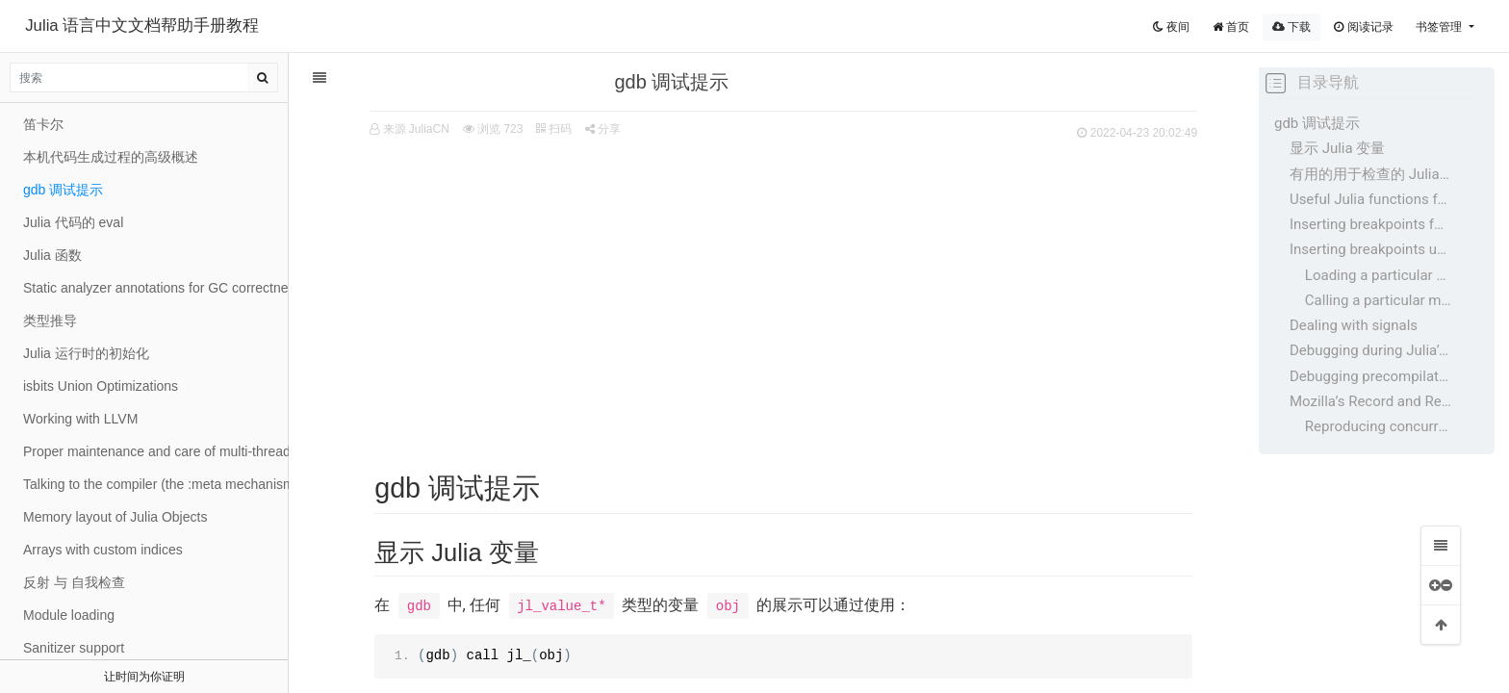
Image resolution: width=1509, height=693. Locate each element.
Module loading (69, 615)
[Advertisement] (774, 289)
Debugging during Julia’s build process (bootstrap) (1370, 350)
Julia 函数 (52, 255)
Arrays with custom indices (103, 549)
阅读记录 (1363, 27)
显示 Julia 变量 (1337, 148)
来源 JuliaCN (405, 129)
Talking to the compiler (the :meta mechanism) (156, 484)
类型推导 (50, 320)
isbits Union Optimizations (100, 386)
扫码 (543, 129)
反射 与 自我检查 (74, 582)
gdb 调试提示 (1317, 123)
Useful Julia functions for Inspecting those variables (1370, 199)
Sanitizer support (73, 647)
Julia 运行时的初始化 (86, 353)
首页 (1231, 27)
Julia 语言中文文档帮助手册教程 (142, 25)
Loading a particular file (1378, 275)
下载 (1291, 27)
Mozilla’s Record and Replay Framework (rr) (1370, 401)
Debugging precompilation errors (1370, 376)
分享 (592, 129)
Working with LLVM (80, 418)
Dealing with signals (1354, 325)
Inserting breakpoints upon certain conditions (1370, 249)
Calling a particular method (1378, 300)
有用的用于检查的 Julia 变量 (1370, 174)
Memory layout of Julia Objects (115, 517)
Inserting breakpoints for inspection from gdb (1370, 224)
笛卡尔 (43, 124)
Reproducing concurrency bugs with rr (1378, 426)
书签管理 (1440, 27)
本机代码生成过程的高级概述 (110, 157)
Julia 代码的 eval (73, 222)
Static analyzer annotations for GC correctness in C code (156, 287)
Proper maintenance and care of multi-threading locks (156, 451)
